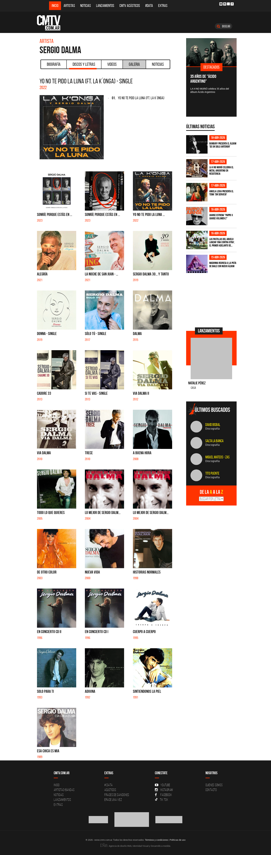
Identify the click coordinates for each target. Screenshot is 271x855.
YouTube (162, 785)
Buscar (223, 26)
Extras (162, 5)
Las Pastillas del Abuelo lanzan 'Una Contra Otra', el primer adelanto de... (222, 242)
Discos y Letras (83, 65)
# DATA (108, 785)
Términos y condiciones (156, 839)
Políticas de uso (177, 839)
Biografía (53, 64)
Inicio (55, 5)
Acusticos (110, 790)
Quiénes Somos (214, 785)
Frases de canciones (116, 795)
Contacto (211, 790)
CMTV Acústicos (129, 5)
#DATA (149, 5)
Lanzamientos (105, 5)
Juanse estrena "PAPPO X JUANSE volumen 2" (221, 216)
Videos (112, 64)
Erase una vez (113, 799)
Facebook (163, 795)
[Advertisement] (212, 299)
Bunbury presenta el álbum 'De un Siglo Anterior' (222, 145)
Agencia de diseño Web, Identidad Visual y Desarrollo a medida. (135, 845)
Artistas (69, 5)
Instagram (164, 790)
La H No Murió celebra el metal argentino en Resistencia (221, 170)
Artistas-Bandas (64, 790)
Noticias (85, 5)
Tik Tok (161, 799)
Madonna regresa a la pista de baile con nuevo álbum (222, 264)
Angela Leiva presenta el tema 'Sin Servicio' (221, 193)
